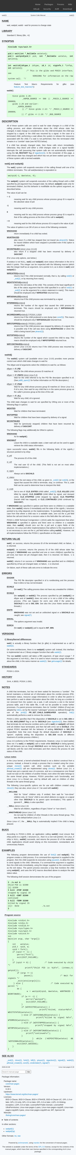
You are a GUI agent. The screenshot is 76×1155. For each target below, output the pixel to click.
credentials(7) (35, 1063)
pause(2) (55, 860)
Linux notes (10, 757)
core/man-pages (12, 1084)
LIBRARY (7, 31)
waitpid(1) (10, 1129)
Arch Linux (15, 4)
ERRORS (7, 573)
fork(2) (53, 855)
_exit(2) (17, 279)
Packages (48, 4)
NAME (5, 21)
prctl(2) (24, 712)
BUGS (5, 829)
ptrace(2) (63, 240)
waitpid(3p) (10, 1131)
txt (15, 1136)
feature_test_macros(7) (23, 87)
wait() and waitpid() (14, 163)
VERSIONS (8, 633)
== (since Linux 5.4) (22, 375)
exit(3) (69, 276)
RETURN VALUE (11, 539)
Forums (60, 4)
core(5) (60, 317)
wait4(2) (10, 646)
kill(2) (33, 1060)
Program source (13, 915)
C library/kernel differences (18, 639)
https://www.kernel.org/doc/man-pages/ (22, 1094)
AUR (57, 9)
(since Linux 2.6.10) (22, 249)
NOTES (6, 687)
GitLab (36, 9)
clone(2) (18, 766)
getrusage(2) (57, 661)
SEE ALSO (8, 1056)
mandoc (36, 1143)
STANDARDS (9, 667)
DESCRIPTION (10, 121)
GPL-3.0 (41, 1147)
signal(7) (27, 615)
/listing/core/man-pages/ (16, 1115)
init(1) (19, 710)
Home (37, 4)
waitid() (8, 355)
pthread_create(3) (14, 768)
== (14, 369)
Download (67, 9)
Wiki (70, 4)
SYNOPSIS (8, 41)
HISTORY (7, 677)
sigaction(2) (40, 153)
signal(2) (61, 1060)
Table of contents (11, 1120)
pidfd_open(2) (24, 380)
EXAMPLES (8, 850)
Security (47, 9)
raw (19, 1136)
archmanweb (23, 1143)
